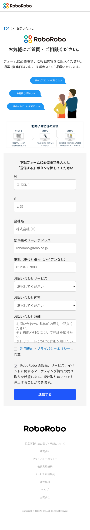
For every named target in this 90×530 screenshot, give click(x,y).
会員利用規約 (45, 470)
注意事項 (45, 486)
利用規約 (27, 352)
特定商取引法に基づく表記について (45, 447)
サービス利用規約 (45, 478)
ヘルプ (45, 493)
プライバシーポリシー (53, 352)
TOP (7, 28)
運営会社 (45, 455)
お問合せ (45, 501)
